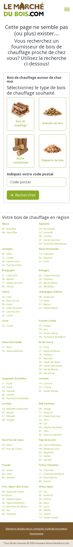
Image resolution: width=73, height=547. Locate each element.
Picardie (6, 465)
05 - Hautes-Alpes (11, 499)
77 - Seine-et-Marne (49, 351)
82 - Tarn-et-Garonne (50, 434)
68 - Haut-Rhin (9, 232)
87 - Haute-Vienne (48, 391)
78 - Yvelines (45, 354)
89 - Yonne (8, 286)
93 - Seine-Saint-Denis (50, 365)
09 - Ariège (45, 408)
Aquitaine (44, 223)
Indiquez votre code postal (30, 174)
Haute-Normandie (12, 342)
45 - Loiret (7, 315)
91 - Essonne (46, 358)
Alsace (5, 223)
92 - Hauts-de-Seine (49, 362)
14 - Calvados (46, 254)
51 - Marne (45, 304)
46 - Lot (43, 423)
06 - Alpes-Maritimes (13, 503)
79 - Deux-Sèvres (48, 477)
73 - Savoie (45, 514)
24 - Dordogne (47, 228)
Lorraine (6, 403)
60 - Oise (7, 474)
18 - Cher (7, 297)
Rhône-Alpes (46, 486)
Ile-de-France (46, 342)
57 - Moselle (8, 416)
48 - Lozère (8, 394)
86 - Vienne (45, 481)
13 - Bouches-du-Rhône (14, 506)
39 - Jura (43, 329)
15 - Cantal (8, 257)
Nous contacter (35, 528)
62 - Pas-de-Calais (11, 448)
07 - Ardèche (46, 495)
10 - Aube (44, 300)
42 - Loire (44, 506)
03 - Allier (7, 254)
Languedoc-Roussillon (14, 378)
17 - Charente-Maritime (51, 474)
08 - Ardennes (46, 297)
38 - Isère (44, 503)
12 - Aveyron (46, 412)
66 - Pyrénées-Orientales (15, 398)
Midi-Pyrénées (46, 403)
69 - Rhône (45, 510)
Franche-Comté (47, 320)
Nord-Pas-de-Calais (12, 440)
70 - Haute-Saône (48, 333)
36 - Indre (7, 304)
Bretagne (44, 270)
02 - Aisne (7, 470)
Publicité (50, 528)
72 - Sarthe (45, 456)
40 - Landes (45, 236)
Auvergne (7, 249)
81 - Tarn (44, 431)
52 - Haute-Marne (48, 308)
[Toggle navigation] (66, 9)
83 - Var (6, 510)
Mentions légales (16, 528)
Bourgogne (8, 270)
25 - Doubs (45, 325)
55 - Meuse (8, 412)
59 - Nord (7, 445)
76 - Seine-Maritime (12, 351)
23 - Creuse (45, 387)
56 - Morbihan (46, 286)
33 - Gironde (46, 232)
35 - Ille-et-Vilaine (48, 283)
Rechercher (23, 195)
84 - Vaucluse (9, 514)
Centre (5, 291)
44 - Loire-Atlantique (50, 445)
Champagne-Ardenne (50, 291)
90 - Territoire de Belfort (52, 337)
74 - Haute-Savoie (48, 517)
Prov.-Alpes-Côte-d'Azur (15, 486)
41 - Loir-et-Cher (11, 311)
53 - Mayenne (46, 452)
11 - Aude (7, 383)
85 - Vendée (45, 459)
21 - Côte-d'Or (10, 275)
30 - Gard (7, 387)
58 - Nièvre (8, 279)
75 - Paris (44, 347)
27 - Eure (6, 347)
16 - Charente (46, 470)
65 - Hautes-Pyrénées (50, 427)
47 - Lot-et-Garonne (49, 240)
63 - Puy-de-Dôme (12, 265)
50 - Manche (45, 257)
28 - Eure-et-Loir (10, 300)
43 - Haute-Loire (11, 261)
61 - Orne (44, 261)
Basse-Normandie (49, 249)
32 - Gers (44, 419)
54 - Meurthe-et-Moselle (15, 408)
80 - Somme (8, 477)
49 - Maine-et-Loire (49, 448)
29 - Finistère (46, 279)
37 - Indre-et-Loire (12, 308)
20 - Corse (7, 325)
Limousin (44, 378)
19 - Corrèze (45, 383)
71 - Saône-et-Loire (12, 283)
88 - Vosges (8, 419)
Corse (5, 320)
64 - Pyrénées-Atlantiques (53, 243)
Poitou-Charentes (48, 465)
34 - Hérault (8, 391)
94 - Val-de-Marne (48, 369)
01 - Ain (43, 491)
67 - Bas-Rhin (9, 228)
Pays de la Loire (47, 440)
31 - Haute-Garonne (50, 416)
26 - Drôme (45, 499)
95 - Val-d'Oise (47, 373)
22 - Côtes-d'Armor (49, 275)
